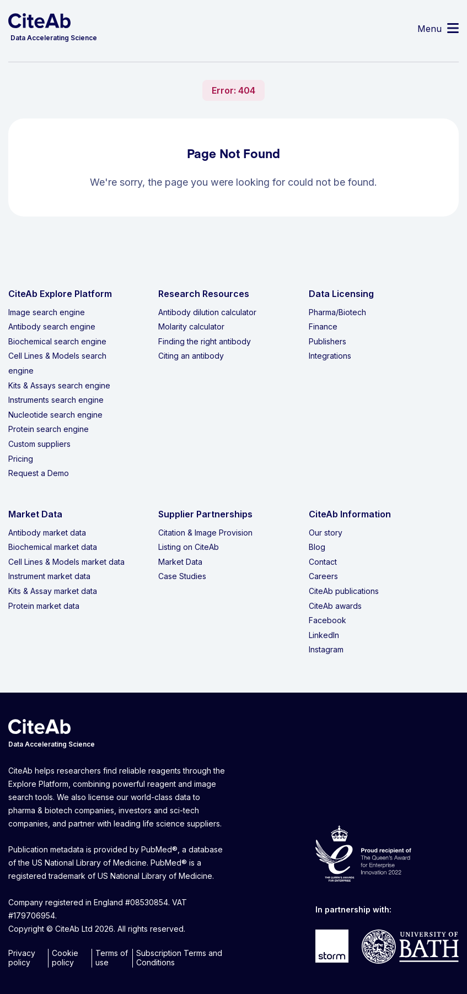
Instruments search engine (56, 399)
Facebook (327, 620)
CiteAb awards (335, 606)
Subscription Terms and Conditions (179, 957)
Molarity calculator (191, 326)
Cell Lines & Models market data (66, 561)
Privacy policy (21, 957)
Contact (323, 561)
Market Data (180, 561)
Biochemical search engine (57, 341)
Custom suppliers (39, 444)
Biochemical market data (52, 547)
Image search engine (46, 312)
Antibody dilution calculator (207, 312)
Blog (317, 547)
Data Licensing (341, 293)
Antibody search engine (51, 326)
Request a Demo (38, 473)
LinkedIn (324, 635)
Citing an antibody (191, 355)
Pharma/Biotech (337, 312)
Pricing (20, 458)
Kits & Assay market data (52, 591)
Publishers (327, 341)
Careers (323, 576)
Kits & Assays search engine (59, 385)
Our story (325, 532)
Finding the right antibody (204, 341)
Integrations (330, 355)
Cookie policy (65, 957)
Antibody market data (47, 532)
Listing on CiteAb (188, 547)
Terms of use (111, 957)
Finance (323, 326)
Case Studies (182, 576)
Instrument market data (49, 576)
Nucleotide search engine (55, 414)
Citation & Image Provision (205, 532)
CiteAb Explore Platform (60, 293)
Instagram (326, 649)
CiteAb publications (344, 591)
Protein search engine (48, 429)
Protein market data (43, 606)
